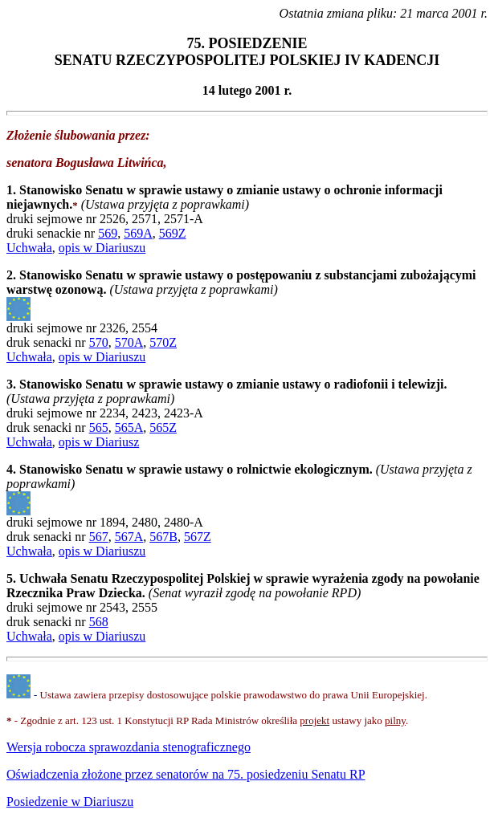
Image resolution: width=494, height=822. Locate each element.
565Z (163, 427)
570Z (163, 342)
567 (98, 536)
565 (98, 427)
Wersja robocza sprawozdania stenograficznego (128, 747)
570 (98, 342)
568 (98, 622)
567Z (197, 536)
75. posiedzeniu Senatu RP (185, 774)
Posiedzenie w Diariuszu (69, 801)
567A (129, 536)
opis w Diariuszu (102, 247)
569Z (172, 233)
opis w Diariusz (99, 442)
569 (107, 233)
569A (138, 233)
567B (163, 536)
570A (129, 342)
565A (129, 427)
